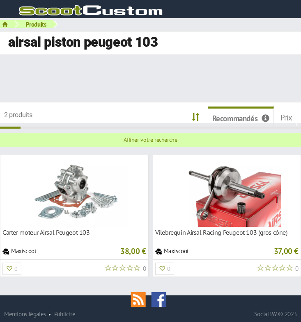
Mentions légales (25, 314)
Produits (36, 24)
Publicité (65, 314)
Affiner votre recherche (150, 139)
